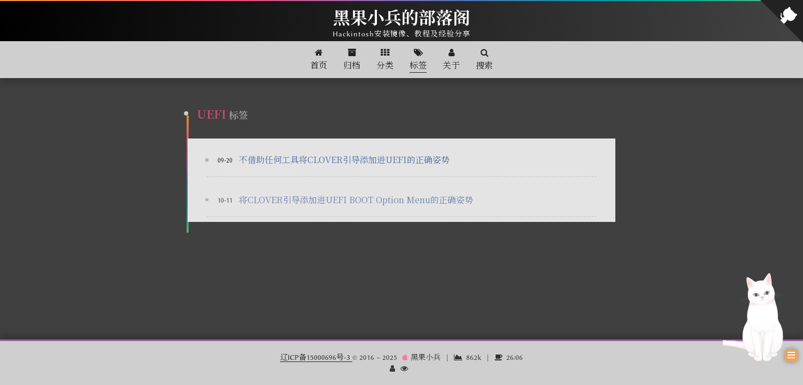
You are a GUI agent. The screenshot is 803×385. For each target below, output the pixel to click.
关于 (451, 59)
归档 (351, 59)
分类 (384, 59)
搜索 (484, 59)
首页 (318, 59)
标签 (418, 59)
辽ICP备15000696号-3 (316, 357)
